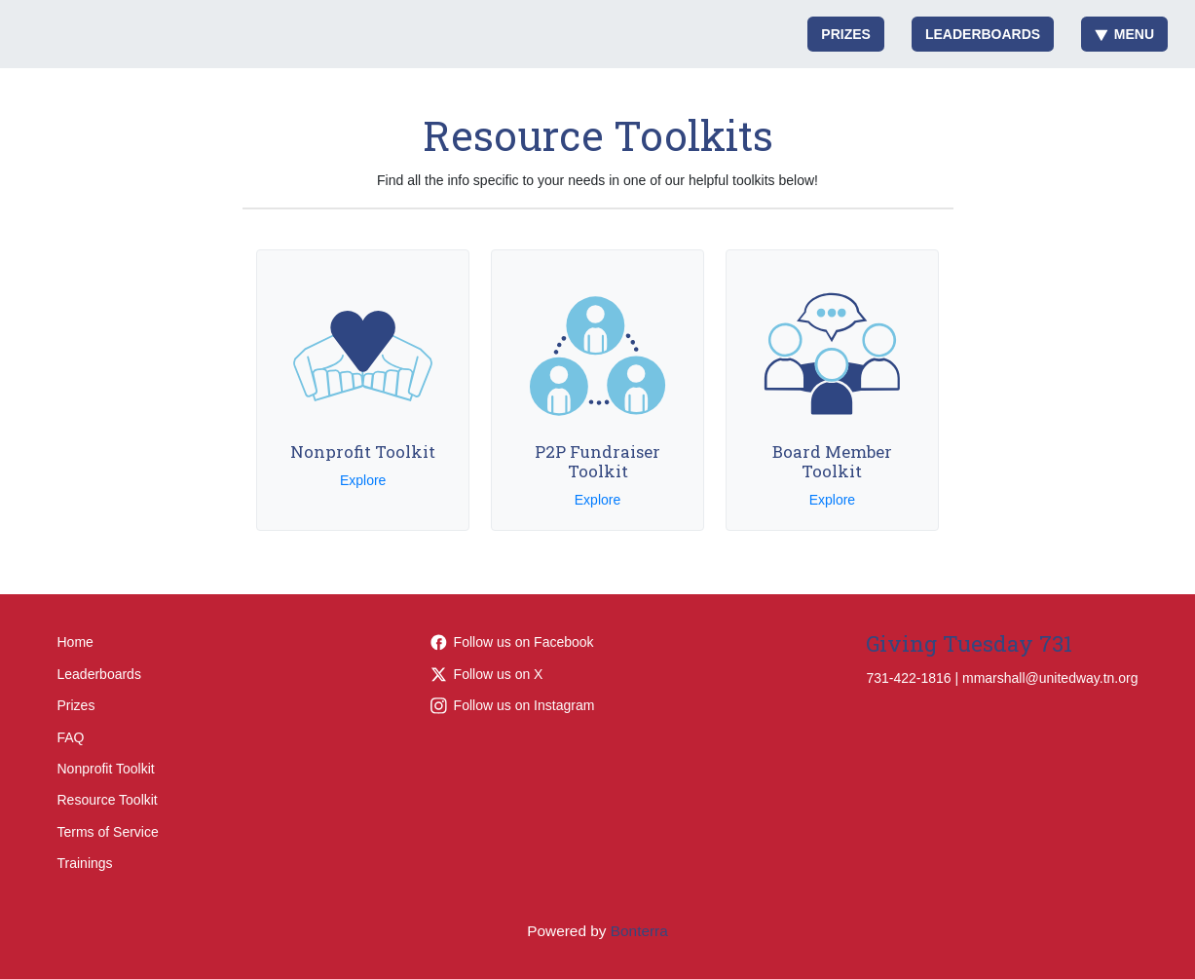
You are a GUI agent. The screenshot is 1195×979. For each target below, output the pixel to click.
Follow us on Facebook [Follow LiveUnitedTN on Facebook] (512, 642)
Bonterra (639, 931)
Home (75, 642)
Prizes (846, 34)
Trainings (85, 863)
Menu (1124, 34)
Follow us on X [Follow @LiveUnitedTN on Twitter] (486, 674)
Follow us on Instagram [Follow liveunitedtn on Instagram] (512, 705)
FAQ (71, 737)
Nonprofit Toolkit (106, 768)
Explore (363, 480)
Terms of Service (108, 832)
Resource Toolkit (107, 800)
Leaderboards (982, 34)
